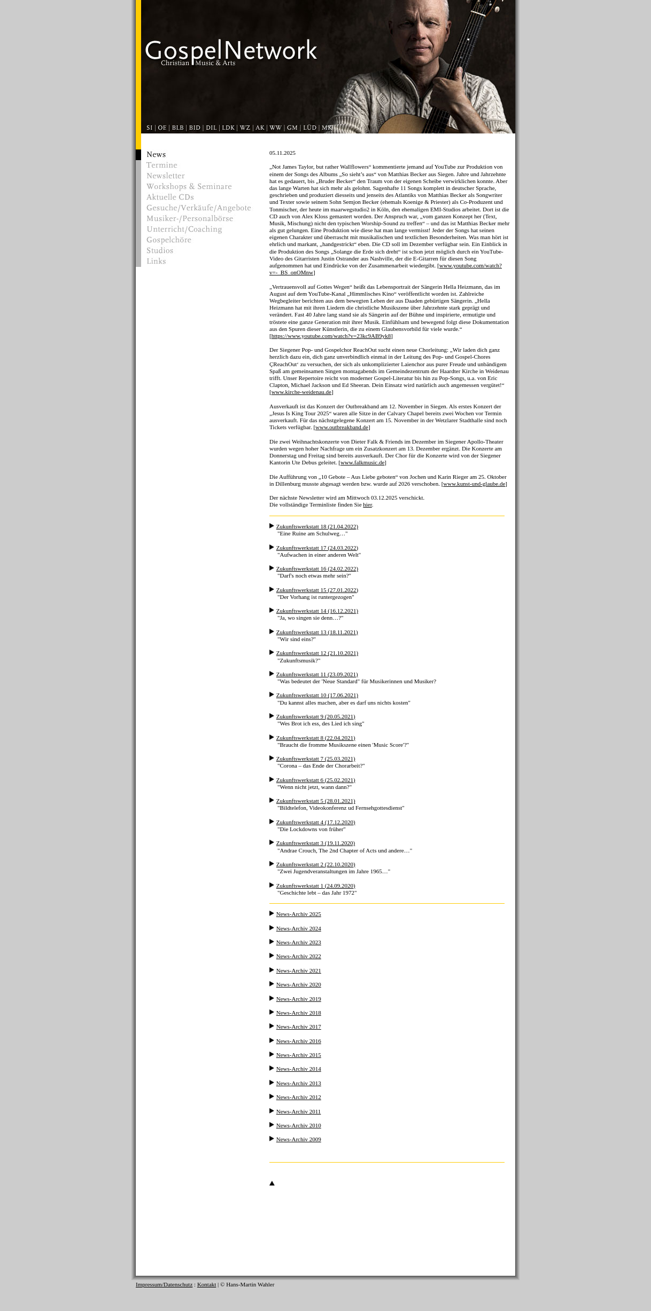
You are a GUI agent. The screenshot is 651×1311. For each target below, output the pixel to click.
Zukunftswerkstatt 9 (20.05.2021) (315, 716)
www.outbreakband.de (341, 427)
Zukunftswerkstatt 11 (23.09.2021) (317, 674)
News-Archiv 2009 (298, 1139)
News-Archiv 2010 (298, 1125)
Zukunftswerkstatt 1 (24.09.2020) (315, 885)
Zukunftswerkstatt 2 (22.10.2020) (315, 864)
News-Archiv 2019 (298, 999)
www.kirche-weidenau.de (301, 392)
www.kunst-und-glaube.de (474, 483)
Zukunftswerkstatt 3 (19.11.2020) (315, 843)
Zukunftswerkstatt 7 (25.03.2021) (315, 758)
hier (367, 504)
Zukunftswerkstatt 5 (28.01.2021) (315, 800)
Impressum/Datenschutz (164, 1284)
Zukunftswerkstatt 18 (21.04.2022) (317, 526)
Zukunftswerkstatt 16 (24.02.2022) (317, 568)
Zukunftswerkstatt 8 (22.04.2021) (315, 738)
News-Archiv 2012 (298, 1097)
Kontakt (206, 1284)
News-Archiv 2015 (298, 1055)
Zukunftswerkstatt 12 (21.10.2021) (317, 653)
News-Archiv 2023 (298, 942)
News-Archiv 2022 (298, 956)
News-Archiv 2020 (298, 984)
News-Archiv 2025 (298, 914)
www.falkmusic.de (362, 462)
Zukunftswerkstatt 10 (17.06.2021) (317, 695)
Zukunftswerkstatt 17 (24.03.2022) (317, 547)
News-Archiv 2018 (298, 1012)
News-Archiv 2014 (298, 1068)
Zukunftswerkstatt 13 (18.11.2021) (317, 632)
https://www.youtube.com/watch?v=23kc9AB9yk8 (331, 336)
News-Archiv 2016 (298, 1041)
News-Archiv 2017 (298, 1026)
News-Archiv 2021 (298, 970)
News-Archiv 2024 (298, 928)
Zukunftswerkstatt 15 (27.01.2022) (317, 590)
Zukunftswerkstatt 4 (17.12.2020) (315, 822)
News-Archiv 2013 (298, 1083)
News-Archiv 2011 (298, 1111)
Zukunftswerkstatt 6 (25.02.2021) (315, 780)
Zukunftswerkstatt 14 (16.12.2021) (317, 610)
